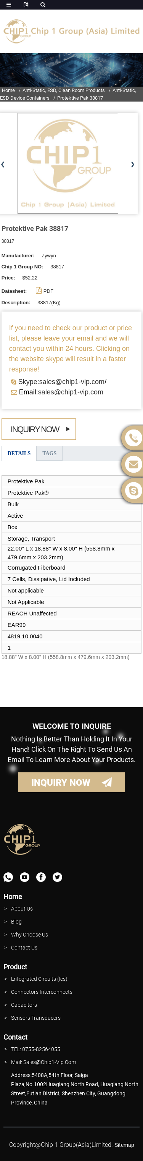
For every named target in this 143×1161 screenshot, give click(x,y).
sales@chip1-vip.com (70, 392)
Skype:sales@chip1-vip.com (61, 382)
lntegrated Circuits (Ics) (39, 979)
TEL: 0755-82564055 (35, 1049)
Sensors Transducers (36, 1018)
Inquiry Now (35, 429)
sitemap (124, 1145)
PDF (48, 291)
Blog (16, 922)
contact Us (24, 948)
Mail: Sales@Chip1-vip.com (43, 1062)
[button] (132, 165)
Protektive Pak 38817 (80, 98)
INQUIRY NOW (60, 782)
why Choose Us (29, 935)
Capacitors (24, 1005)
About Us (22, 909)
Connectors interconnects (41, 992)
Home (8, 90)
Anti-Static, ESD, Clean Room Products (63, 90)
